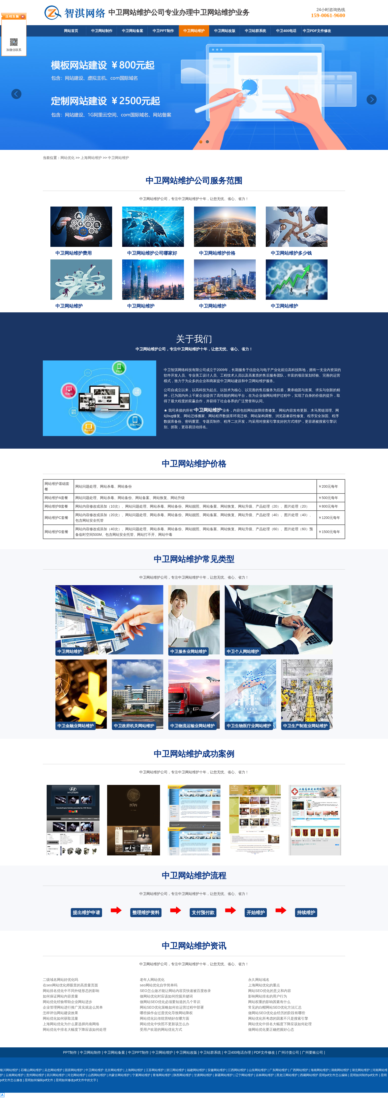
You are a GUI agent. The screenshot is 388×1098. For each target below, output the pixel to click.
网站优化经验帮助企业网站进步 (67, 1002)
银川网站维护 (9, 1070)
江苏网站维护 (155, 1070)
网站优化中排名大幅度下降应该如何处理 (280, 1024)
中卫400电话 (286, 31)
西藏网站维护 (309, 1075)
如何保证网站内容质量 (60, 996)
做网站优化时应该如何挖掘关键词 (166, 996)
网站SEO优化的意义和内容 (269, 991)
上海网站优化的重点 (264, 985)
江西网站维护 (237, 1070)
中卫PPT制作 (163, 31)
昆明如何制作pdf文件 (364, 1075)
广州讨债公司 (288, 1052)
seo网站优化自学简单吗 (158, 985)
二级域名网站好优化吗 (60, 980)
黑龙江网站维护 (287, 1075)
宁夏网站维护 (141, 1075)
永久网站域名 (258, 980)
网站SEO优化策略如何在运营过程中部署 (172, 1007)
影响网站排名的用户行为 (267, 996)
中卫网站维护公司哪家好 (152, 253)
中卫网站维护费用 (73, 253)
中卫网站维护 (194, 31)
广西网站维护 (299, 1070)
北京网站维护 (114, 1070)
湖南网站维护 (340, 1070)
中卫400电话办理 (237, 1052)
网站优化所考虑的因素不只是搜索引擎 (278, 1018)
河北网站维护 (76, 1075)
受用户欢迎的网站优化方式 (161, 1029)
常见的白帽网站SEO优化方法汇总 (275, 1007)
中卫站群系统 (255, 31)
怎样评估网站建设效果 (60, 1013)
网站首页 (71, 31)
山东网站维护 (258, 1070)
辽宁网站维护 (244, 1075)
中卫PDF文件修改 (317, 31)
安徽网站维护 (217, 1070)
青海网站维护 (162, 1075)
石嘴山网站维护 (31, 1070)
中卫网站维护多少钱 (291, 253)
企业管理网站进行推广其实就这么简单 (73, 1007)
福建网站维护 (196, 1070)
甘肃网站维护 (203, 1075)
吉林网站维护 (265, 1075)
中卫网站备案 (132, 31)
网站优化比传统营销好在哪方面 (164, 1018)
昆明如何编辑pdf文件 (39, 1080)
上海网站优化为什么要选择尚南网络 (71, 1024)
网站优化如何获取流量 (60, 1018)
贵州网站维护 (35, 1075)
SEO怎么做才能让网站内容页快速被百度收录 (175, 991)
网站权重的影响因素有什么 (269, 1002)
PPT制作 (70, 1052)
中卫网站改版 (224, 31)
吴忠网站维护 (53, 1070)
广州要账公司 (312, 1052)
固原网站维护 (74, 1070)
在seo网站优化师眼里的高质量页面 (70, 985)
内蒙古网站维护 (119, 1075)
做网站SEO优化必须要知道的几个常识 (170, 1002)
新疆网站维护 (224, 1075)
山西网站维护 (97, 1075)
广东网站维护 (278, 1070)
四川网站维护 (56, 1075)
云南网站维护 (15, 1075)
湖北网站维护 (361, 1070)
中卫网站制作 (101, 31)
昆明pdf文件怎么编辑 (333, 1075)
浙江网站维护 (175, 1070)
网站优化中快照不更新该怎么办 (164, 1024)
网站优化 (67, 158)
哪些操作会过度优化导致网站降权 (166, 1013)
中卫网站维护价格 (217, 253)
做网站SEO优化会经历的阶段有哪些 (276, 1013)
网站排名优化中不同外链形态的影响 (71, 991)
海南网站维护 (320, 1070)
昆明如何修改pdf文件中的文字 (76, 1080)
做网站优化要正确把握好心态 (271, 1029)
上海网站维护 (91, 158)
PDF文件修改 (264, 1052)
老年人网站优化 (152, 980)
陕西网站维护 (182, 1075)
